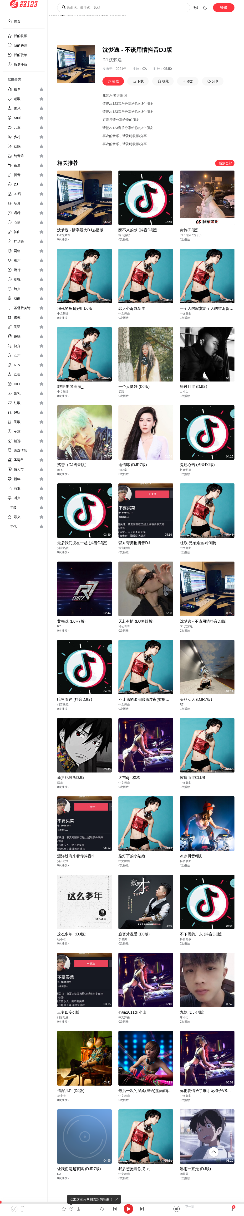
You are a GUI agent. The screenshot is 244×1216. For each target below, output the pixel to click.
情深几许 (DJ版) (71, 1091)
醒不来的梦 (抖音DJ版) (137, 230)
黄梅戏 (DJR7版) (71, 621)
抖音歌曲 (124, 548)
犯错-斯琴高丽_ (70, 387)
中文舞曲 (63, 313)
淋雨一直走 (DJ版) (195, 1169)
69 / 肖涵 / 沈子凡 (191, 235)
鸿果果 (184, 1174)
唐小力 (184, 1017)
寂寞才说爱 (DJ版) (134, 934)
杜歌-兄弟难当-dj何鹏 (198, 543)
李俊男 (122, 939)
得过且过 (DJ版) (193, 387)
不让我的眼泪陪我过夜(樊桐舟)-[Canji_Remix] (157, 699)
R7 (59, 626)
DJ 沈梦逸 (112, 59)
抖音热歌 (124, 235)
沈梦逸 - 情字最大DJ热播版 (80, 230)
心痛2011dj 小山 (132, 1012)
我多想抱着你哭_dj (134, 1169)
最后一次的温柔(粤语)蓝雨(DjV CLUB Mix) (154, 1091)
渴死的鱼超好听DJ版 (74, 308)
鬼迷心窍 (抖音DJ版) (197, 465)
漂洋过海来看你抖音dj (75, 856)
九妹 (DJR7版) (192, 1012)
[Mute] (176, 1209)
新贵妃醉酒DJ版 (71, 778)
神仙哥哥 (124, 626)
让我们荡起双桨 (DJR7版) (79, 1169)
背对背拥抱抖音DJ (134, 543)
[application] (122, 1209)
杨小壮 (61, 939)
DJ (59, 1174)
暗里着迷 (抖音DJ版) (74, 699)
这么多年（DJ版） (73, 934)
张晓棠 (122, 470)
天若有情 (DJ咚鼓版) (135, 621)
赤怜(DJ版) (189, 230)
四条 (60, 782)
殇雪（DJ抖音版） (73, 465)
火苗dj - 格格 (129, 778)
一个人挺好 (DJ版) (134, 387)
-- (22, 1206)
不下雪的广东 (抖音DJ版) (201, 934)
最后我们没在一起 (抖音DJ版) (82, 543)
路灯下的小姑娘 (131, 856)
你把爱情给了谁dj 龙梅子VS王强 (207, 1091)
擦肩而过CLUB (192, 778)
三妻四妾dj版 (68, 1012)
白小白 (184, 391)
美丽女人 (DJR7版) (196, 699)
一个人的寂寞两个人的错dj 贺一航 (208, 308)
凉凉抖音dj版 (191, 856)
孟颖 (121, 391)
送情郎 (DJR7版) (132, 465)
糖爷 (60, 470)
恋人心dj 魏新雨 (131, 308)
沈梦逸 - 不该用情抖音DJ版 (203, 621)
